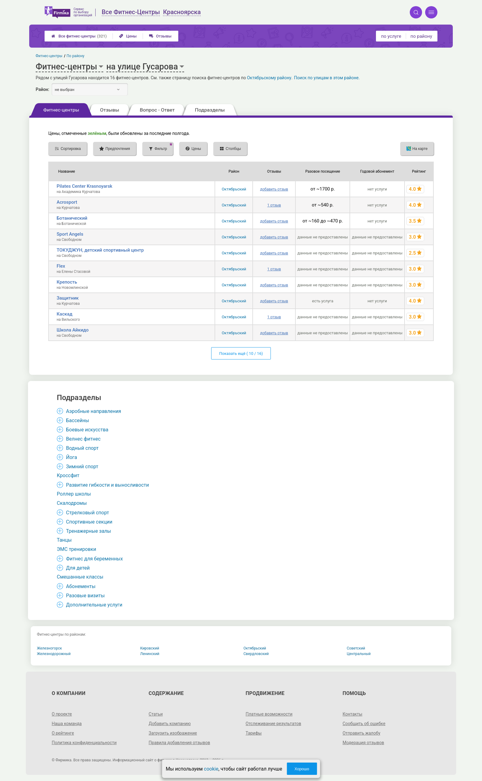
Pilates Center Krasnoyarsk (84, 186)
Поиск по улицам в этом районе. (327, 77)
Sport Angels (70, 234)
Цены (128, 36)
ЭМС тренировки (76, 549)
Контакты (352, 714)
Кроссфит (68, 475)
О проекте (62, 714)
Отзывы (160, 36)
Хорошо (301, 769)
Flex (61, 266)
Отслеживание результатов (273, 723)
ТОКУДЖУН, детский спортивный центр (100, 250)
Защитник (68, 298)
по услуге (391, 36)
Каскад (64, 314)
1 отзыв (274, 205)
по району (421, 36)
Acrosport (67, 202)
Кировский (149, 648)
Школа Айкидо (73, 330)
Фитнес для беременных (94, 559)
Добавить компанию (170, 723)
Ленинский (149, 654)
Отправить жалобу (361, 733)
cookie (211, 769)
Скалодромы (72, 503)
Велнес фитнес (83, 439)
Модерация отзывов (363, 742)
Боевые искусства (87, 430)
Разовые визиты (85, 596)
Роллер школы (74, 494)
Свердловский (256, 654)
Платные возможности (269, 714)
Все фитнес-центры (79, 36)
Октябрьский (234, 189)
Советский (356, 648)
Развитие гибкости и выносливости (107, 485)
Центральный (359, 654)
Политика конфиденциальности (84, 742)
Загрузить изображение (173, 733)
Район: (42, 89)
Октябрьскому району (269, 77)
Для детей (78, 568)
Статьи (156, 714)
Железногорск (49, 648)
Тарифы (254, 733)
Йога (71, 457)
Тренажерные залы (88, 531)
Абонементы (81, 586)
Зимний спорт (82, 466)
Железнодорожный (54, 654)
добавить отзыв (274, 189)
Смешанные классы (80, 577)
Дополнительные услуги (94, 605)
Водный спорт (82, 448)
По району (76, 56)
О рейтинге (63, 733)
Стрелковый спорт (87, 513)
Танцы (64, 540)
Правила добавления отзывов (179, 742)
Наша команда (67, 723)
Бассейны (77, 420)
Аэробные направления (93, 411)
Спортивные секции (89, 522)
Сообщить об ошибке (363, 723)
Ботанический (72, 218)
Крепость (67, 282)
